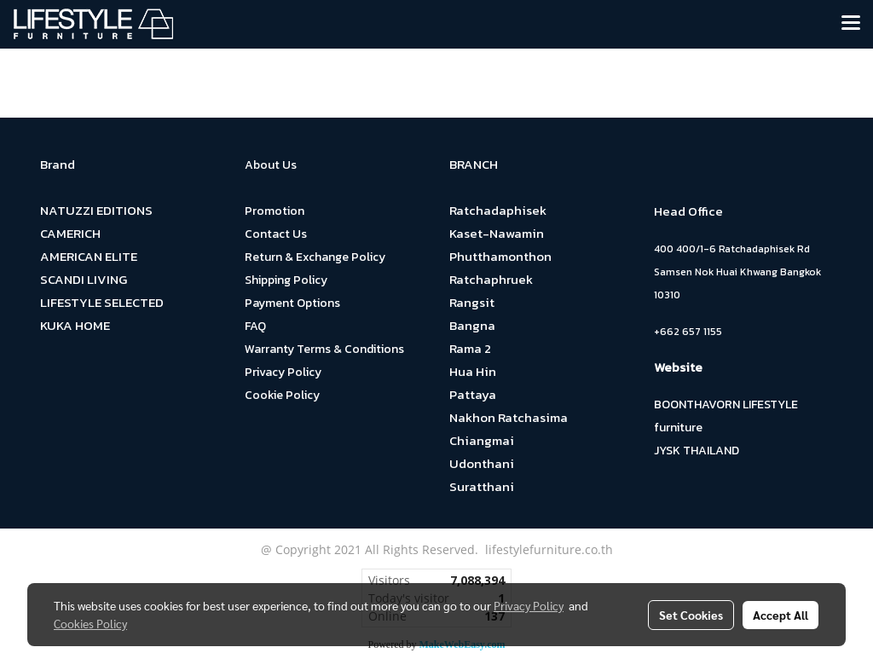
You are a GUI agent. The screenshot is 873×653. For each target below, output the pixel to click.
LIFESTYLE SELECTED (102, 302)
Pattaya (472, 394)
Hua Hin (472, 371)
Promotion (274, 211)
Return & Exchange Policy (315, 257)
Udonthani (481, 463)
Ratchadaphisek (497, 210)
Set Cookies (691, 614)
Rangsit (471, 302)
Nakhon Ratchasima (508, 417)
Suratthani (481, 486)
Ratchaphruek (491, 279)
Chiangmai (481, 440)
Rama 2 (470, 348)
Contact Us (276, 234)
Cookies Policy (90, 623)
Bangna (472, 325)
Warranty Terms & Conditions (324, 349)
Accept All (780, 614)
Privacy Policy (283, 372)
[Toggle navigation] (851, 24)
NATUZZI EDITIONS (96, 210)
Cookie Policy (282, 395)
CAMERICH (70, 233)
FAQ (255, 326)
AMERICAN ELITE (88, 256)
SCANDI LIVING (83, 279)
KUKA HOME (75, 325)
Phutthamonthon (500, 256)
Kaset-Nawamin (496, 233)
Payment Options (292, 303)
